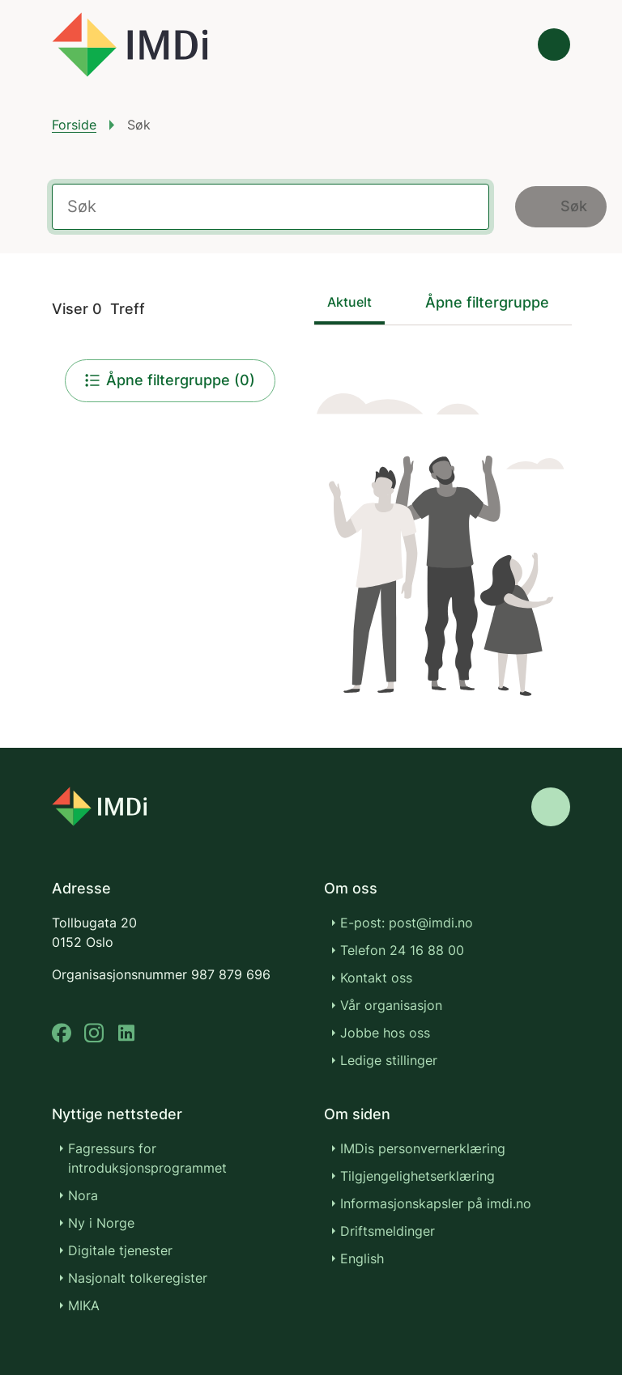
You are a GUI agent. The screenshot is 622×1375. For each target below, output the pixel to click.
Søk (561, 206)
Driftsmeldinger (387, 1231)
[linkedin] (126, 1033)
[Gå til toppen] (550, 806)
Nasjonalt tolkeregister (137, 1278)
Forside (74, 125)
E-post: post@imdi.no (406, 923)
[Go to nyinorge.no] (99, 806)
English (362, 1258)
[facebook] (61, 1033)
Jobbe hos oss (385, 1033)
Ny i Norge (101, 1223)
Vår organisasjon (391, 1005)
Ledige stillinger (388, 1060)
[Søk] (508, 44)
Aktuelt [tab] (349, 302)
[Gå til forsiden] (129, 44)
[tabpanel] (443, 534)
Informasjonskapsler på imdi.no (435, 1203)
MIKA (84, 1305)
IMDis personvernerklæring (422, 1148)
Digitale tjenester (120, 1250)
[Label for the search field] (270, 207)
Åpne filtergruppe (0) (170, 379)
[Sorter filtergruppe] (498, 302)
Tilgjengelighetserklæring (417, 1176)
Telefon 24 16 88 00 (402, 950)
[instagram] (94, 1033)
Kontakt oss (376, 978)
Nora (83, 1195)
